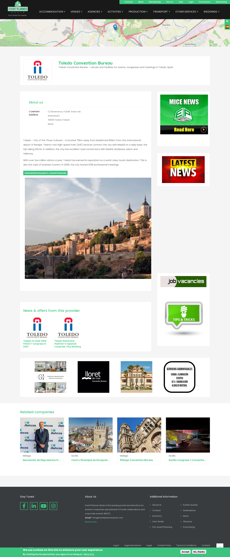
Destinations (189, 510)
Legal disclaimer (132, 545)
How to (169, 1)
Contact (128, 1)
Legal (149, 545)
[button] (115, 27)
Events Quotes (190, 504)
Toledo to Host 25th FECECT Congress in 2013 (35, 343)
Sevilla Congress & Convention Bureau (192, 460)
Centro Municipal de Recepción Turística (96, 460)
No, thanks (199, 552)
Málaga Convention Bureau (136, 460)
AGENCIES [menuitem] (94, 12)
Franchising (189, 527)
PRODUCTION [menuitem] (137, 12)
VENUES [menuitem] (75, 12)
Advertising (221, 1)
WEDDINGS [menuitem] (210, 12)
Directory (157, 515)
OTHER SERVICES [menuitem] (186, 12)
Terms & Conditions (186, 545)
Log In (116, 545)
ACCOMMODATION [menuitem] (51, 12)
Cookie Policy (164, 545)
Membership (155, 1)
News (140, 1)
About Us (157, 504)
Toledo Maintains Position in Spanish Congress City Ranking (67, 343)
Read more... (91, 521)
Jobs (181, 1)
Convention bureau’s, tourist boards (45, 172)
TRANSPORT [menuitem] (161, 12)
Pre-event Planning (162, 527)
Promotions (204, 1)
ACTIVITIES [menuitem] (114, 12)
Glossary (187, 521)
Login (191, 1)
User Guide (158, 521)
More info (89, 554)
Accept (185, 552)
